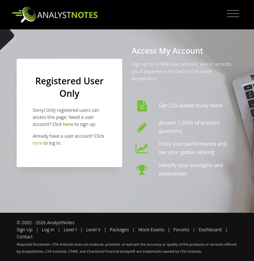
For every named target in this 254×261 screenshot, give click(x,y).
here (37, 143)
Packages (119, 229)
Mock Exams (151, 229)
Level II (93, 229)
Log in (48, 229)
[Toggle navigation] (233, 13)
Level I (70, 229)
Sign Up (25, 229)
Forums (181, 229)
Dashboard (210, 229)
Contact (25, 237)
